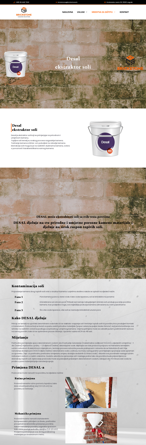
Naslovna (67, 12)
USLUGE (83, 12)
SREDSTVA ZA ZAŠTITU (105, 12)
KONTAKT (124, 12)
